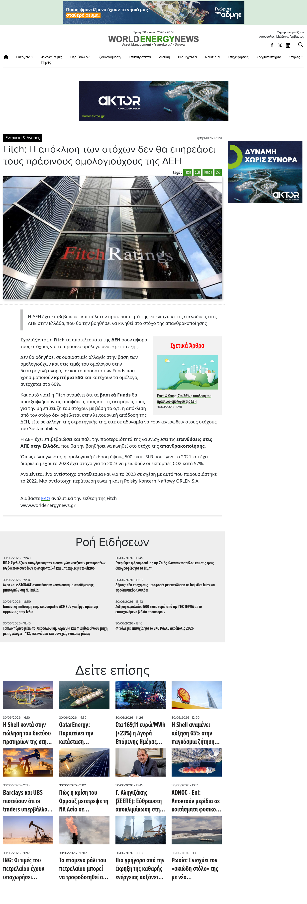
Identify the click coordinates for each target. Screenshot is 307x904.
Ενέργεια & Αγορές (22, 137)
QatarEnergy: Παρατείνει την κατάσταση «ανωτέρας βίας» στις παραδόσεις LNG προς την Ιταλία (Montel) (84, 733)
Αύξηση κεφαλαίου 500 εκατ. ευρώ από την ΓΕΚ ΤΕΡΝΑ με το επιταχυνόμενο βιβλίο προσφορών (158, 609)
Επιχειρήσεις (238, 57)
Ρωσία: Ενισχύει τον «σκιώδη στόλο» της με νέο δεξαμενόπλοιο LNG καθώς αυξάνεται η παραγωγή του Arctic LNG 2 (196, 869)
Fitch (188, 172)
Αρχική (7, 57)
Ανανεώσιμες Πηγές (51, 60)
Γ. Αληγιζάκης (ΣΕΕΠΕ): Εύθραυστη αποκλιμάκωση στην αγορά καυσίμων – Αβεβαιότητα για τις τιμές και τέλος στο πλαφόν (139, 801)
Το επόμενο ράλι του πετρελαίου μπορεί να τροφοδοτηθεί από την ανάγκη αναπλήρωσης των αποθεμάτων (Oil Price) (84, 869)
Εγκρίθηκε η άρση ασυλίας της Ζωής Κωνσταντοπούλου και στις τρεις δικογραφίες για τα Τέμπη (164, 566)
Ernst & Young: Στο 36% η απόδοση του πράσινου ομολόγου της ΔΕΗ (184, 398)
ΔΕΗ (197, 172)
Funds (208, 172)
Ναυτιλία (212, 57)
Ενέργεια (23, 57)
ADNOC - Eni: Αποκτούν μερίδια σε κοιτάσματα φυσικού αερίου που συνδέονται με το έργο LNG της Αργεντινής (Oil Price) (196, 801)
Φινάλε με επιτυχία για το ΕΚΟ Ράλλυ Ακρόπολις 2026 (154, 628)
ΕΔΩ (45, 498)
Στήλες (294, 57)
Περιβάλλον (80, 57)
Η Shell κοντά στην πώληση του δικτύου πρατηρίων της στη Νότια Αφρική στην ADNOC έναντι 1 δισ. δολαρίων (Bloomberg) (27, 733)
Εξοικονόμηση (109, 57)
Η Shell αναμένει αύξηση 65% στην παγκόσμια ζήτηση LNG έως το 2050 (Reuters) (193, 733)
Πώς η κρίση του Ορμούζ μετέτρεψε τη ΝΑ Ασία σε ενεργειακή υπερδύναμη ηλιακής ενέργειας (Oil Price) (83, 801)
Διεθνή (164, 57)
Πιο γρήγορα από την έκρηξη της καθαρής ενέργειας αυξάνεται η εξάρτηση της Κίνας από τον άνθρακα (140, 869)
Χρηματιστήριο (269, 57)
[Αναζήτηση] (299, 45)
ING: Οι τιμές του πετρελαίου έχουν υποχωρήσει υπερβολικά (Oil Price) (23, 869)
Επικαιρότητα (140, 57)
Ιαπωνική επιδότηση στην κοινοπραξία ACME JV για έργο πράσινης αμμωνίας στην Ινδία (51, 609)
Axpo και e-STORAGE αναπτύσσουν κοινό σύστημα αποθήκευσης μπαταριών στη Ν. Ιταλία (48, 588)
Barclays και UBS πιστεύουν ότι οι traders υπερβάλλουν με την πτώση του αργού (28, 801)
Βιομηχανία (187, 57)
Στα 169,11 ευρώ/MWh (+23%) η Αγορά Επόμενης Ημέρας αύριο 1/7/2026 (140, 733)
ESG (218, 172)
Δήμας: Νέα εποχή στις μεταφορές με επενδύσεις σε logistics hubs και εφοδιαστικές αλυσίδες (165, 588)
